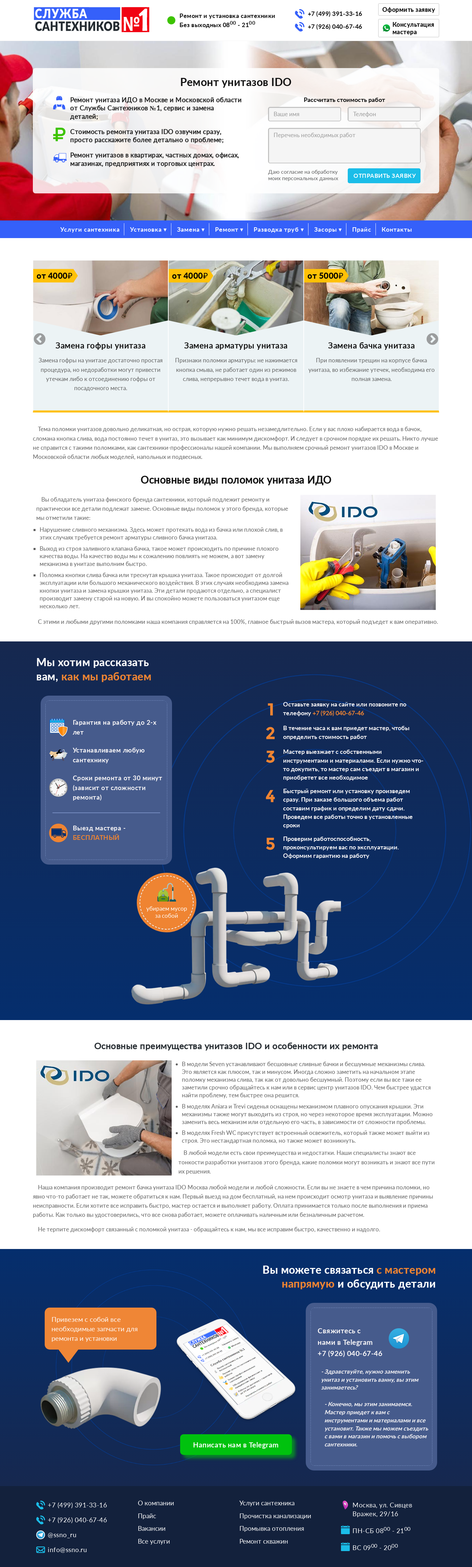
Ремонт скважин (263, 1541)
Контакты (397, 229)
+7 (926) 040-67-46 (335, 26)
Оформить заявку (408, 9)
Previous (36, 336)
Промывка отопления (271, 1528)
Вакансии (152, 1528)
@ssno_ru (62, 1535)
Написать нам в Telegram (236, 1444)
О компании (156, 1503)
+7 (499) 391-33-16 (335, 13)
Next (429, 336)
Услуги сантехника (90, 229)
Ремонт (226, 229)
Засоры (325, 229)
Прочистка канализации (275, 1516)
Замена (188, 229)
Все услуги (154, 1541)
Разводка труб (276, 229)
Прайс (361, 229)
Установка (146, 229)
